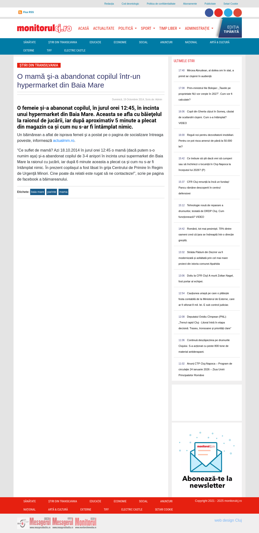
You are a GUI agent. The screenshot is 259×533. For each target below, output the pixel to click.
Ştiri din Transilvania (62, 42)
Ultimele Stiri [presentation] (184, 61)
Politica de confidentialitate (161, 3)
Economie (120, 42)
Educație (95, 42)
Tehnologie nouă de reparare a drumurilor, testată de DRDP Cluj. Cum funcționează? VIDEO (201, 211)
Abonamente (190, 3)
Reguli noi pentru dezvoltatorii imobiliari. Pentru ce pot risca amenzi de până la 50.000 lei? (206, 140)
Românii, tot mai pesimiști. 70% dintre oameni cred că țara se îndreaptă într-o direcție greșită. (206, 234)
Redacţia (109, 3)
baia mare (37, 192)
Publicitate (210, 3)
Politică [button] (126, 28)
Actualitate (103, 28)
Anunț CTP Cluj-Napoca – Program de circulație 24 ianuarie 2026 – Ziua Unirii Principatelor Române (205, 369)
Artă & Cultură (219, 42)
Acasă (83, 28)
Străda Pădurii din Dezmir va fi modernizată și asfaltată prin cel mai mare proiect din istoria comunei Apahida (203, 258)
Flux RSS (28, 12)
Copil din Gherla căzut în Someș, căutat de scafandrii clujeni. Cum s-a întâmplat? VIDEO (206, 117)
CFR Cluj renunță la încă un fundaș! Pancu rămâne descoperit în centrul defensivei (204, 187)
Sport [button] (146, 28)
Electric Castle (74, 50)
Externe (28, 50)
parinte (51, 192)
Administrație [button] (197, 28)
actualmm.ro (63, 141)
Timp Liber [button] (168, 28)
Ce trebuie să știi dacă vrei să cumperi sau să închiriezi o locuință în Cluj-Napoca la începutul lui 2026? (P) (205, 164)
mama (63, 192)
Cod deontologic (130, 3)
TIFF (49, 50)
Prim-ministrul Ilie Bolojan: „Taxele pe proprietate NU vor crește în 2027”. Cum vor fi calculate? (205, 94)
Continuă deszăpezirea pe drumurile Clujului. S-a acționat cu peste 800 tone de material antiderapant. (204, 346)
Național (191, 42)
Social (143, 42)
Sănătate (29, 42)
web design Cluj (228, 520)
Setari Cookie (230, 3)
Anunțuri (166, 42)
